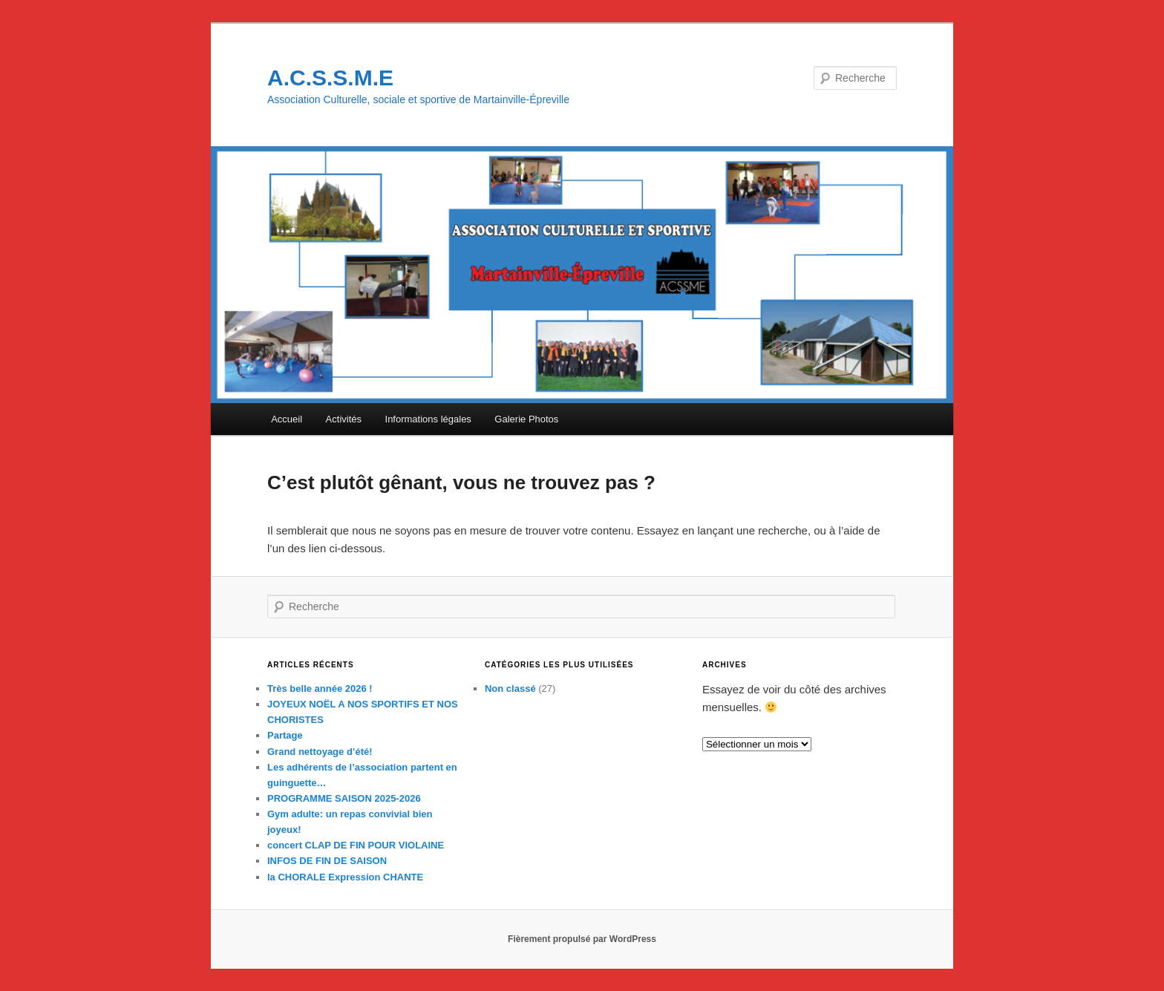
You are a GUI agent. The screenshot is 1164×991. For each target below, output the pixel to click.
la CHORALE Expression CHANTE (345, 877)
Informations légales (428, 419)
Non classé (510, 688)
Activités (344, 419)
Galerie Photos (526, 419)
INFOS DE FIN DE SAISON (327, 860)
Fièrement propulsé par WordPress (582, 939)
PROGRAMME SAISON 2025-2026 (344, 798)
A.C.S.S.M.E (330, 77)
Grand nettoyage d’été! (320, 751)
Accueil (286, 419)
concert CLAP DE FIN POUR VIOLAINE (355, 845)
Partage (285, 735)
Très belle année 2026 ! (320, 688)
